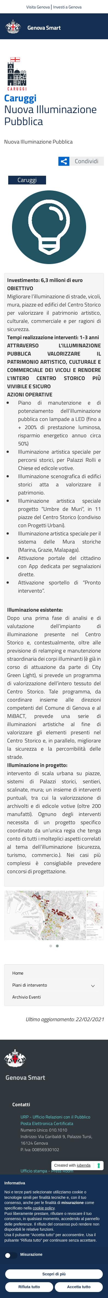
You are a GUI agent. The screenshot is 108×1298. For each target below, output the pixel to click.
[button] (50, 946)
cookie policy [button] (44, 1208)
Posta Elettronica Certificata (47, 1123)
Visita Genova (38, 7)
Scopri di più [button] (54, 1274)
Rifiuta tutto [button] (29, 1287)
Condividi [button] (83, 161)
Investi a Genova (67, 7)
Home (17, 973)
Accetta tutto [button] (79, 1287)
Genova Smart (44, 27)
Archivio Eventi (26, 997)
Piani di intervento (29, 985)
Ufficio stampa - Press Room (47, 1170)
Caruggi (20, 97)
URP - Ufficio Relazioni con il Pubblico (55, 1117)
